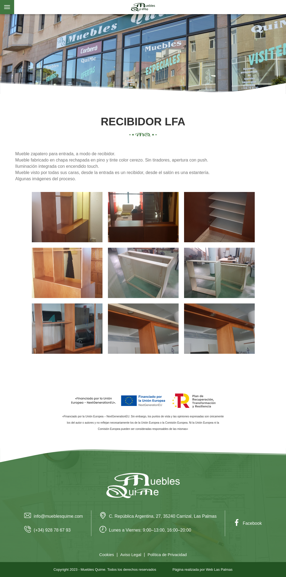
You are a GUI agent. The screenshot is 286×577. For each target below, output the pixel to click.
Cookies (106, 554)
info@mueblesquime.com (53, 516)
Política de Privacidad (167, 554)
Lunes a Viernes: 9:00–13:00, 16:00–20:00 (145, 530)
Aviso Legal (130, 554)
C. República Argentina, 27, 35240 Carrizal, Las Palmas (158, 516)
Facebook (247, 523)
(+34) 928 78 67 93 (47, 530)
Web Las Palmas (219, 569)
